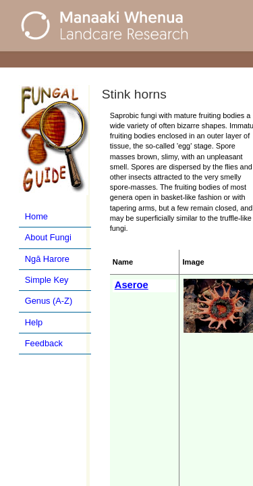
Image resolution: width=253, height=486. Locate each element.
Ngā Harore (47, 259)
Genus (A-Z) (48, 301)
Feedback (44, 343)
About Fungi (48, 237)
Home (36, 216)
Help (34, 322)
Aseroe (131, 284)
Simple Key (47, 280)
